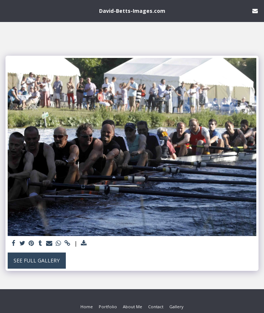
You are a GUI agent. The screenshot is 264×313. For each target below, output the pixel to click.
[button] (8, 10)
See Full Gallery (37, 260)
